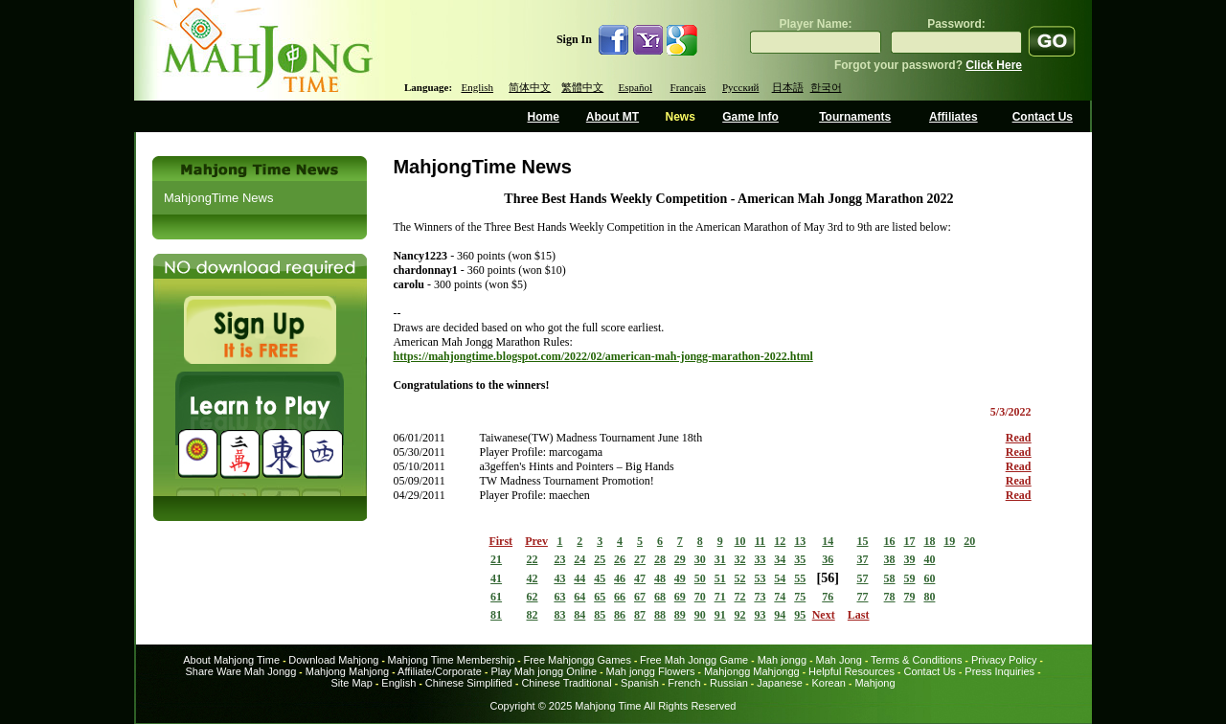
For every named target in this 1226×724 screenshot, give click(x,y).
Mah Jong (839, 660)
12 (779, 541)
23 (559, 559)
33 (759, 559)
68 (660, 596)
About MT (612, 117)
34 (779, 559)
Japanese (780, 683)
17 (910, 541)
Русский (741, 87)
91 (720, 615)
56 (827, 578)
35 (800, 559)
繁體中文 (582, 87)
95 (800, 615)
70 (700, 596)
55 (800, 578)
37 (862, 559)
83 (559, 615)
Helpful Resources (851, 671)
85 (599, 615)
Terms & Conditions (916, 660)
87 (640, 615)
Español (635, 87)
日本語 (788, 87)
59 (910, 578)
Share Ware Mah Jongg (241, 671)
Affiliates (953, 117)
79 (910, 596)
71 (720, 596)
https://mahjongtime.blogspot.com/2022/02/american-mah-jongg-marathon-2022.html (602, 356)
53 (759, 578)
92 (740, 615)
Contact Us (1042, 117)
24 (579, 559)
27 (640, 559)
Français (688, 87)
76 (827, 596)
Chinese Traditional (566, 683)
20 (969, 541)
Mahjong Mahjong (347, 671)
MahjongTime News (218, 198)
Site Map (351, 683)
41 (496, 578)
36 (827, 559)
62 (532, 596)
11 (760, 541)
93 (759, 615)
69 (680, 596)
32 (740, 559)
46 (619, 578)
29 (680, 559)
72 (740, 596)
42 (532, 578)
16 (890, 541)
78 (890, 596)
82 (532, 615)
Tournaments (855, 117)
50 (700, 578)
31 (720, 559)
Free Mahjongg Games (577, 660)
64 (579, 596)
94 (779, 615)
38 (890, 559)
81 (496, 615)
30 (700, 559)
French (684, 683)
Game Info (750, 117)
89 (680, 615)
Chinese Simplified (468, 683)
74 (779, 596)
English (477, 87)
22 (532, 559)
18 (929, 541)
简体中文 (530, 87)
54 (779, 578)
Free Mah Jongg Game (694, 660)
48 (660, 578)
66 (619, 596)
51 (720, 578)
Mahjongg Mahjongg (752, 671)
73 (759, 596)
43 (559, 578)
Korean (828, 683)
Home (543, 117)
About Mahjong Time (231, 660)
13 (800, 541)
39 (910, 559)
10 (740, 541)
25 (599, 559)
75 (800, 596)
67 (640, 596)
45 (599, 578)
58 (890, 578)
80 (929, 596)
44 (579, 578)
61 (496, 596)
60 (929, 578)
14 (827, 541)
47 (640, 578)
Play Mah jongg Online (543, 671)
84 (579, 615)
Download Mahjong (333, 660)
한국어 (826, 87)
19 (949, 541)
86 (619, 615)
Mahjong (874, 683)
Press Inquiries (999, 671)
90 (700, 615)
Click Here (993, 65)
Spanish (640, 683)
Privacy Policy (1003, 660)
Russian (729, 683)
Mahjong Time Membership (451, 660)
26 (619, 559)
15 (862, 541)
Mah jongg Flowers (650, 671)
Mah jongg (782, 660)
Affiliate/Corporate (439, 671)
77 (862, 596)
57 (862, 578)
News (679, 117)
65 (599, 596)
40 (929, 559)
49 (680, 578)
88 (660, 615)
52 (740, 578)
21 (496, 559)
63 (559, 596)
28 (660, 559)
